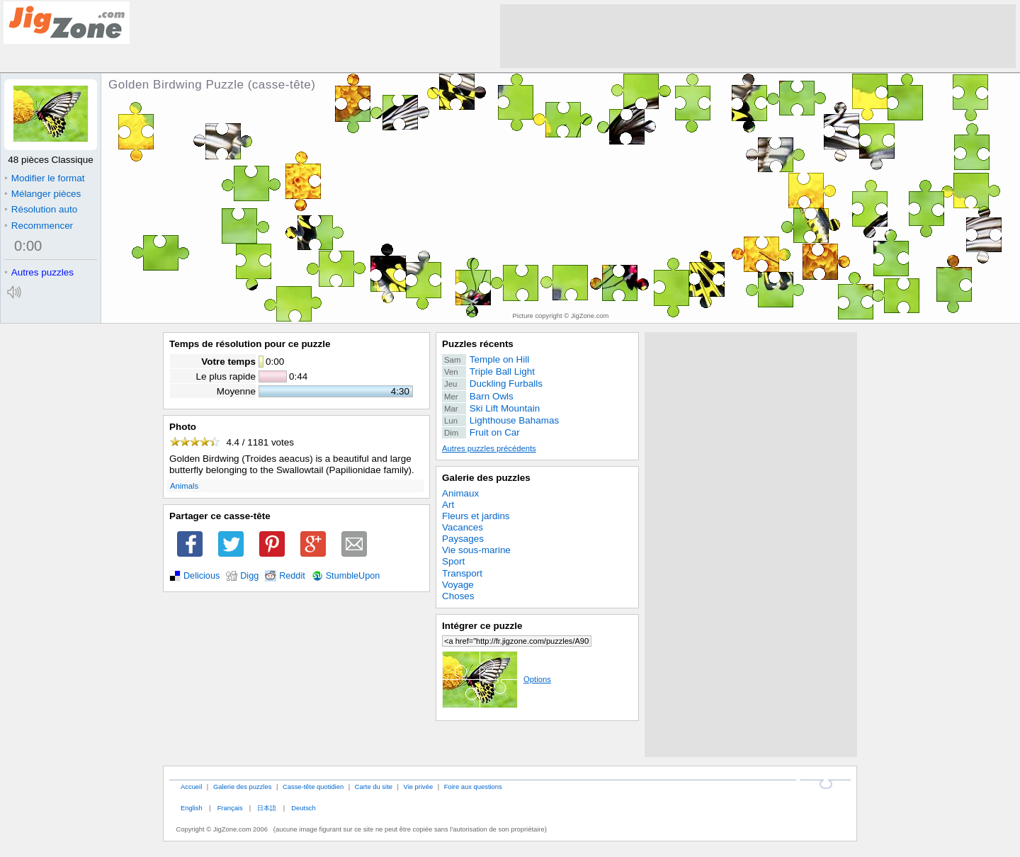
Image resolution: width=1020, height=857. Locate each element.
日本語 (266, 808)
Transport (462, 573)
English (192, 808)
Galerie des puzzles (486, 477)
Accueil (191, 786)
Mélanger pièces (42, 193)
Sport (453, 561)
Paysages (463, 538)
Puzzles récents (478, 344)
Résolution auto (40, 209)
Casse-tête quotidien (313, 786)
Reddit (292, 576)
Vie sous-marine (476, 550)
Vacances (462, 527)
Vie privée (419, 786)
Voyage (458, 584)
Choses (458, 596)
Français (230, 808)
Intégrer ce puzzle (482, 625)
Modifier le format (44, 178)
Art (448, 504)
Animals (184, 486)
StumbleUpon (353, 576)
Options (496, 679)
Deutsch (303, 808)
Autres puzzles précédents (489, 448)
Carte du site (373, 786)
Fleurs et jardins (476, 516)
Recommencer (38, 225)
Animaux (460, 493)
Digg (249, 576)
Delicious (201, 576)
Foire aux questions (473, 786)
